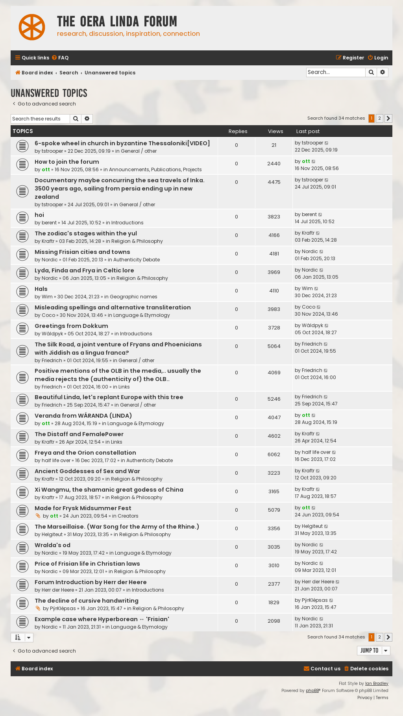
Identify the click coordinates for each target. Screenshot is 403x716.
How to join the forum (67, 162)
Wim (47, 296)
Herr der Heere (58, 589)
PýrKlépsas (63, 608)
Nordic (50, 259)
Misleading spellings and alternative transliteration (113, 307)
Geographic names (133, 296)
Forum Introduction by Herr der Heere (91, 582)
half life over (56, 460)
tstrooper (52, 151)
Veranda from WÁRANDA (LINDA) (83, 416)
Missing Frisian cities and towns (82, 252)
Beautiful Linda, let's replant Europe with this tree (109, 397)
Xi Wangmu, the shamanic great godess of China (109, 490)
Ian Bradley (376, 683)
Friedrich (52, 360)
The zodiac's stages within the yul (86, 233)
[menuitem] (59, 58)
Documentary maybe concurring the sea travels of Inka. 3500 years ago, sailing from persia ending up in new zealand (120, 188)
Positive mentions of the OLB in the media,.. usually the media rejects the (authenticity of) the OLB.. (118, 375)
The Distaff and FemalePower (79, 434)
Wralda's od (52, 545)
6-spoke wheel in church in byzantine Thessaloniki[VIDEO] (122, 143)
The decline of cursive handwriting (87, 601)
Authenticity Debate (136, 259)
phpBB (312, 691)
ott (46, 169)
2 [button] (379, 118)
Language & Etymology (141, 315)
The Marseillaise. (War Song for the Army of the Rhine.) (117, 527)
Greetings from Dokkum (71, 326)
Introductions (127, 222)
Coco (48, 315)
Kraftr (48, 241)
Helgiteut (52, 534)
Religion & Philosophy (137, 241)
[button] (388, 118)
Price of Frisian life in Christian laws (87, 564)
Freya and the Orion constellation (85, 453)
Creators (128, 515)
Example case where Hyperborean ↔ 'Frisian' (102, 619)
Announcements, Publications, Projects (155, 169)
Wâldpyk (52, 333)
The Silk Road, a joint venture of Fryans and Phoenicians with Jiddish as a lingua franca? (118, 348)
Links (124, 386)
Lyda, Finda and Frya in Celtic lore (84, 270)
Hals (41, 289)
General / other (139, 151)
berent (49, 222)
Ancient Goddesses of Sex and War (87, 471)
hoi (39, 215)
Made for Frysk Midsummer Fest (83, 508)
